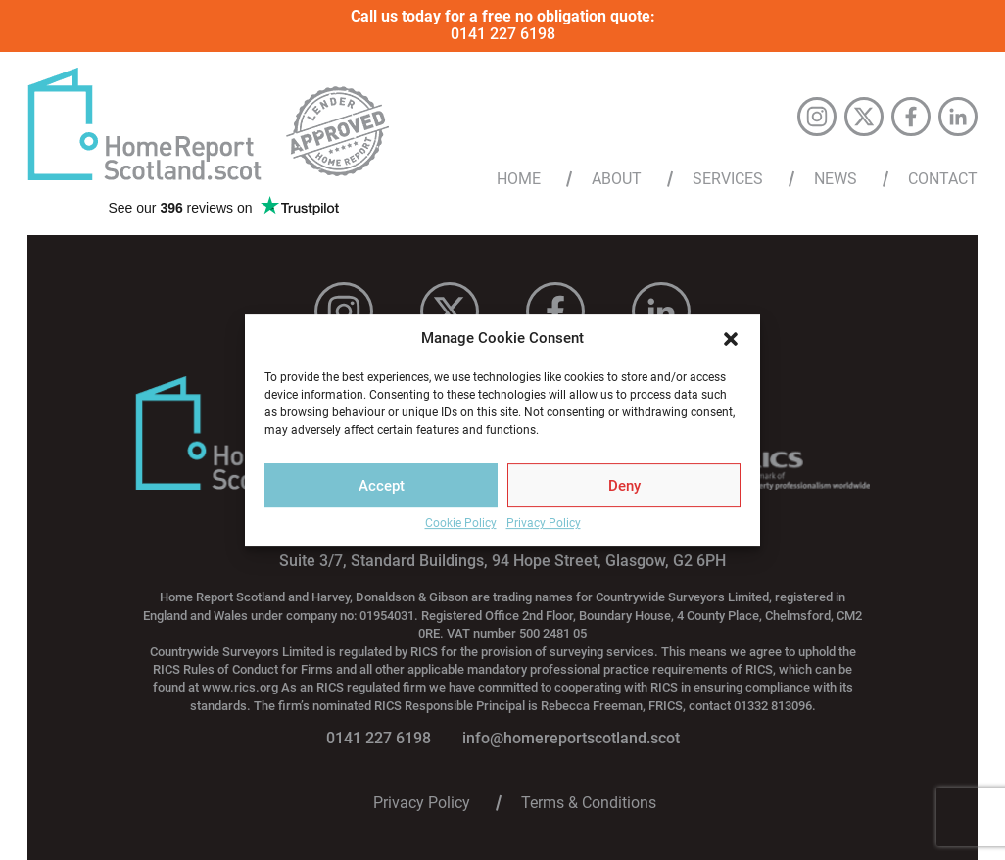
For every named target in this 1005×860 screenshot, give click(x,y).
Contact (943, 179)
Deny (624, 486)
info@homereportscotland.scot (571, 738)
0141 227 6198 (503, 33)
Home (519, 179)
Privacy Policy (543, 523)
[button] (731, 339)
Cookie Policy (461, 523)
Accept (382, 486)
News (835, 179)
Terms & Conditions (588, 803)
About (617, 179)
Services (728, 179)
